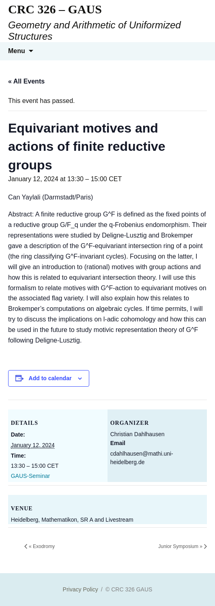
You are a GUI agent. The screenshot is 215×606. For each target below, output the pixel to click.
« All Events (26, 81)
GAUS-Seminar (30, 476)
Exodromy (42, 546)
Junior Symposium (180, 546)
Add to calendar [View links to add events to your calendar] (50, 378)
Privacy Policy (80, 589)
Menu (16, 50)
